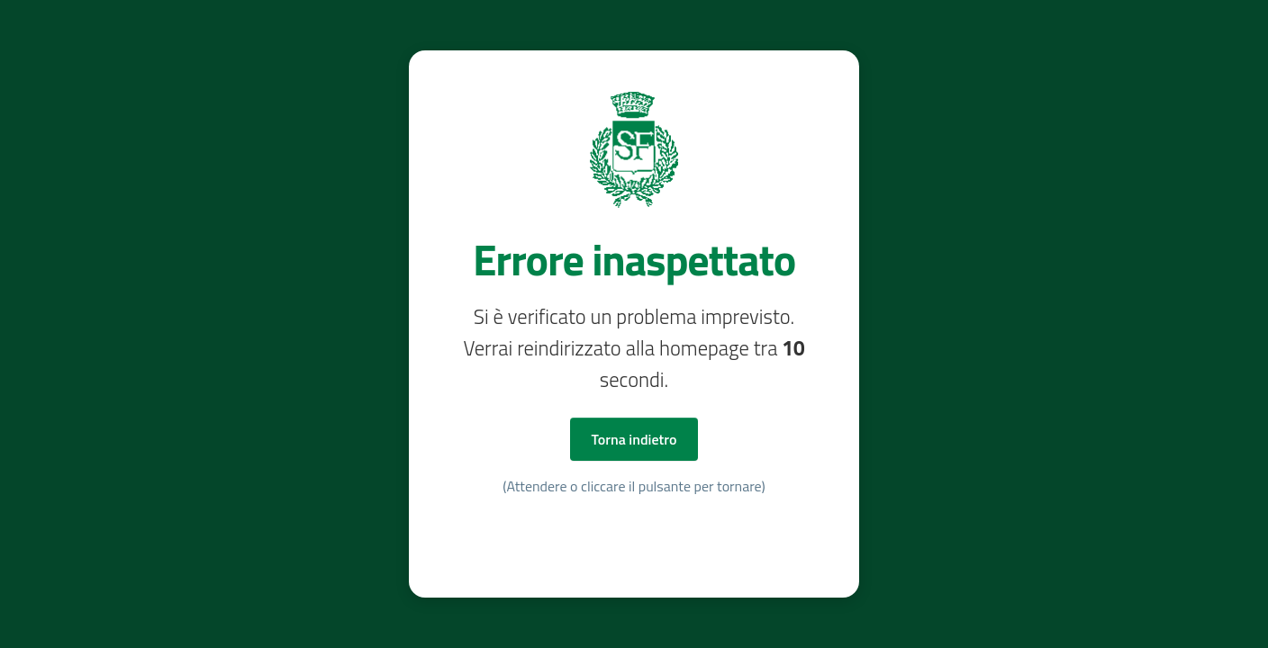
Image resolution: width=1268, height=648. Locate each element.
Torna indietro (634, 439)
